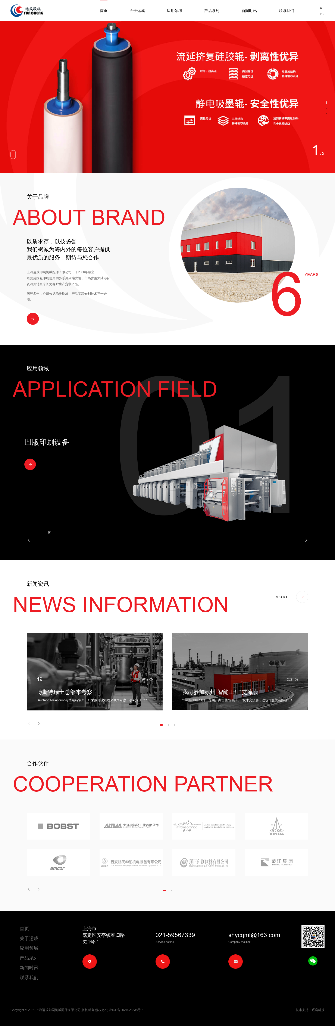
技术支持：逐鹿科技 (310, 1010)
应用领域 (174, 10)
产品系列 (211, 10)
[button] (326, 102)
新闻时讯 (249, 10)
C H (322, 7)
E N (322, 14)
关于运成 (137, 10)
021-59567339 (175, 935)
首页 (103, 10)
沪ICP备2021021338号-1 (126, 1010)
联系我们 (286, 10)
